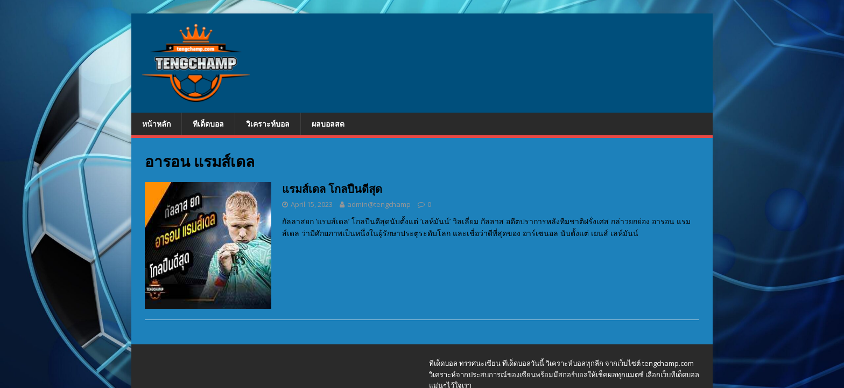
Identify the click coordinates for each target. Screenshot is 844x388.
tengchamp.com (668, 363)
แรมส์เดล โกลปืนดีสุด (332, 189)
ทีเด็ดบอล (208, 124)
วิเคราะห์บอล (268, 124)
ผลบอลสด (328, 124)
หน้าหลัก (156, 124)
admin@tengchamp (379, 204)
